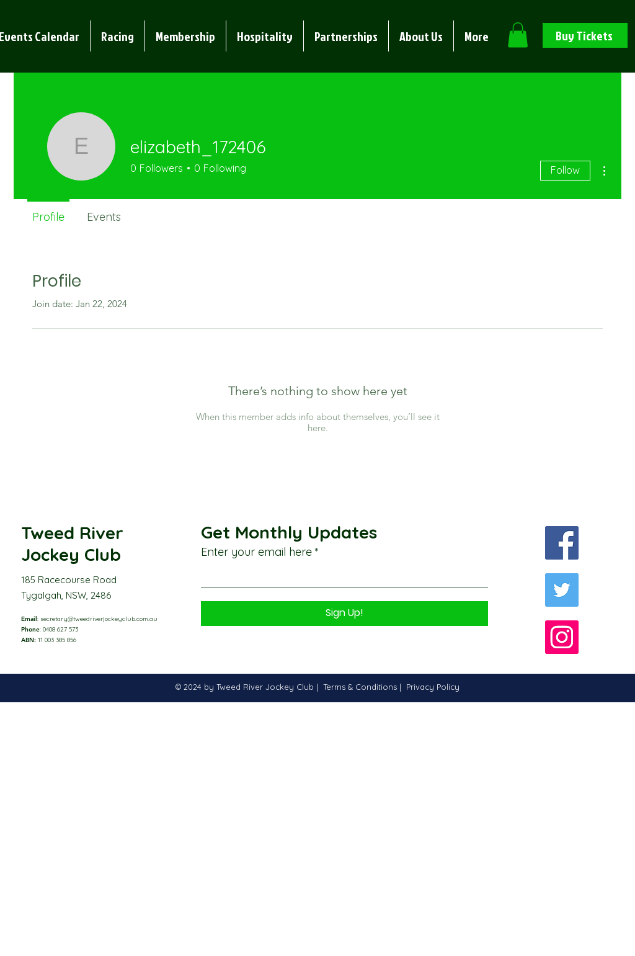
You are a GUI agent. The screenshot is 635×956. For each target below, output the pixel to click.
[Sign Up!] (344, 613)
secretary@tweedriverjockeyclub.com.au (99, 619)
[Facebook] (562, 543)
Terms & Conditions (361, 687)
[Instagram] (562, 637)
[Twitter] (562, 590)
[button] (117, 35)
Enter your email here (256, 552)
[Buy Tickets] (585, 35)
